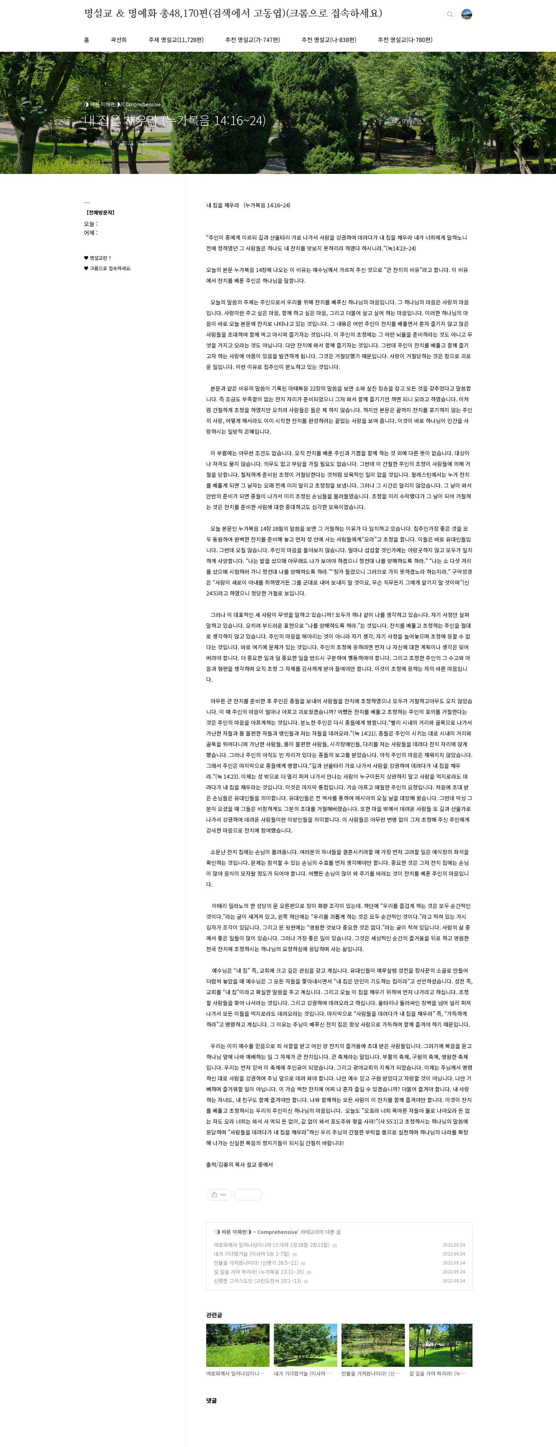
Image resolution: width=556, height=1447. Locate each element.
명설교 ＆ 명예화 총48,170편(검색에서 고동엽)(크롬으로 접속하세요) (233, 14)
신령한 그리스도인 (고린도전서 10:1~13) (257, 1280)
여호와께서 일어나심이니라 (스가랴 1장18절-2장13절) (272, 1244)
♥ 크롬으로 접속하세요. (108, 268)
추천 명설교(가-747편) (252, 39)
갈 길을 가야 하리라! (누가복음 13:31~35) (259, 1271)
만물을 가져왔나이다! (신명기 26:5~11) (256, 1262)
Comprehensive (277, 1231)
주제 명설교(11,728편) (176, 39)
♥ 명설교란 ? (97, 257)
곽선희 (119, 39)
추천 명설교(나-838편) (329, 39)
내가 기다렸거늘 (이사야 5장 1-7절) (252, 1253)
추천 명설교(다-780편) (405, 39)
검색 (450, 14)
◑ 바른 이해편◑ (233, 1231)
